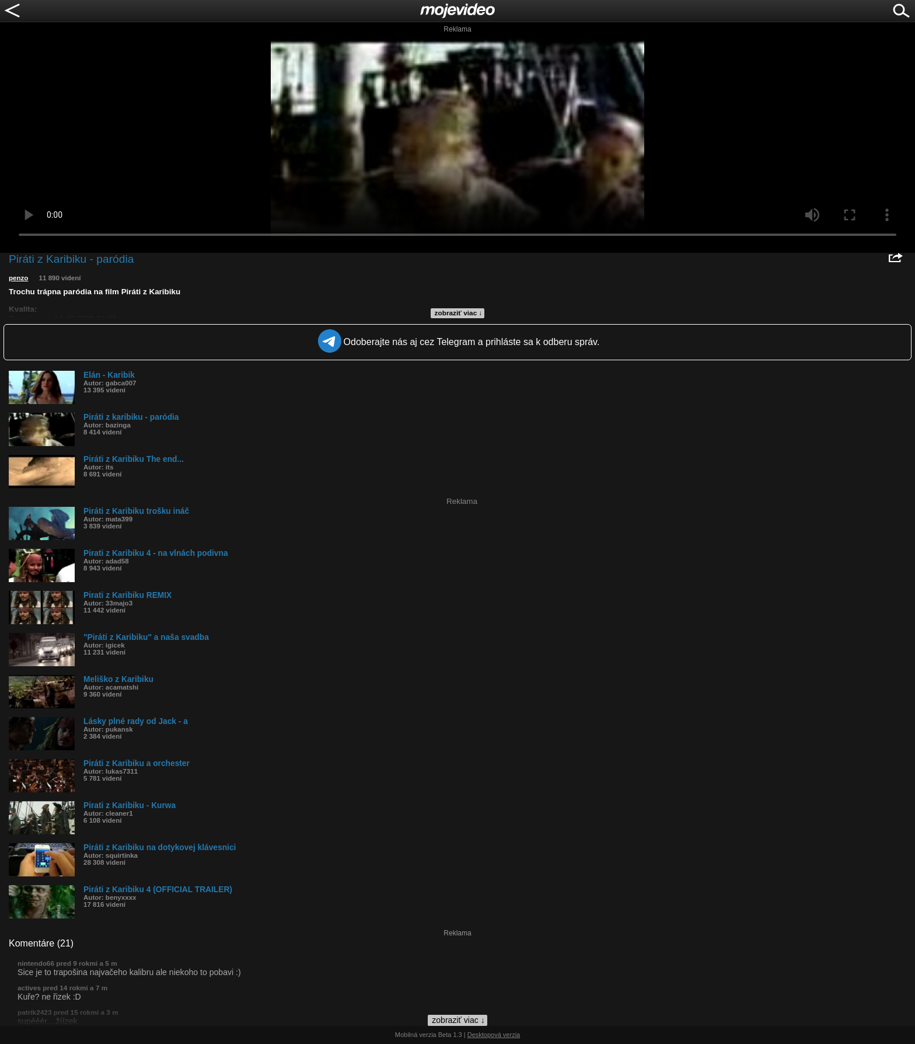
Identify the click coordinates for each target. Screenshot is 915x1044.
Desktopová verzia (494, 1034)
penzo (18, 277)
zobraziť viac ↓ (459, 313)
